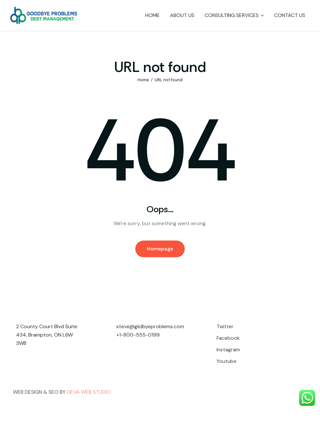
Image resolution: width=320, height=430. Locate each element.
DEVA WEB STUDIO (89, 392)
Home (143, 80)
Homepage (160, 248)
